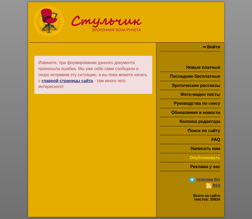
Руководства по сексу (197, 103)
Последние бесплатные (195, 76)
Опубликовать (205, 157)
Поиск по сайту (204, 130)
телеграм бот (208, 179)
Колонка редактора (200, 121)
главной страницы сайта (67, 81)
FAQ (215, 139)
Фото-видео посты (200, 94)
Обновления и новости (195, 112)
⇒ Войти (211, 46)
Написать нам (205, 148)
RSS (216, 185)
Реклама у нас (205, 166)
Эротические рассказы (196, 85)
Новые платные (203, 67)
